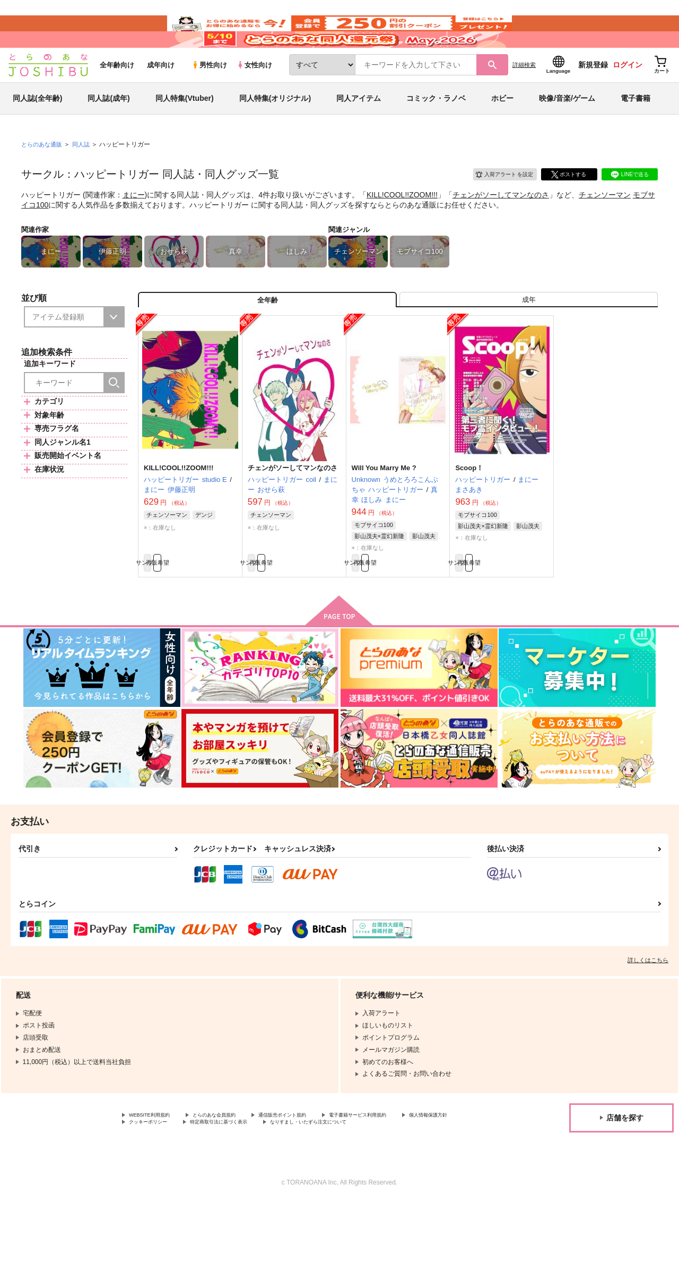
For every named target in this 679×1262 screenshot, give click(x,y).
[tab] (528, 336)
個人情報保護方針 (154, 1172)
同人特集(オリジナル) (275, 129)
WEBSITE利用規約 (156, 1163)
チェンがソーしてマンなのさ (500, 226)
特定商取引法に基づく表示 (314, 1172)
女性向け (254, 96)
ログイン (627, 96)
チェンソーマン (605, 226)
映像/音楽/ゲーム (567, 129)
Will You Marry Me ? (384, 509)
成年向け (161, 96)
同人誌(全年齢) (37, 129)
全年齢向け (117, 96)
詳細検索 (524, 96)
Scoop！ (469, 509)
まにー (134, 226)
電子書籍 (635, 129)
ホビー (502, 129)
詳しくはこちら (648, 1007)
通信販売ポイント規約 (318, 1163)
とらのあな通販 (43, 175)
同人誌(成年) (108, 129)
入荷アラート (496, 204)
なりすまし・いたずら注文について (180, 1181)
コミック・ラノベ (436, 129)
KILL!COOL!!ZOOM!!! (402, 226)
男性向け (209, 96)
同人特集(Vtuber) (184, 129)
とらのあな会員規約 (234, 1163)
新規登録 (593, 96)
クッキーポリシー (228, 1172)
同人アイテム (358, 129)
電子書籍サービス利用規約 (410, 1163)
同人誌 (85, 175)
